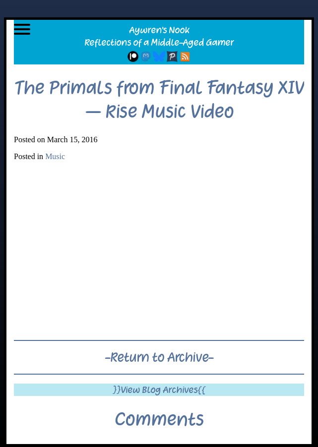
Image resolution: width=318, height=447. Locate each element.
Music (55, 156)
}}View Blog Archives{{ (159, 390)
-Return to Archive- (159, 357)
